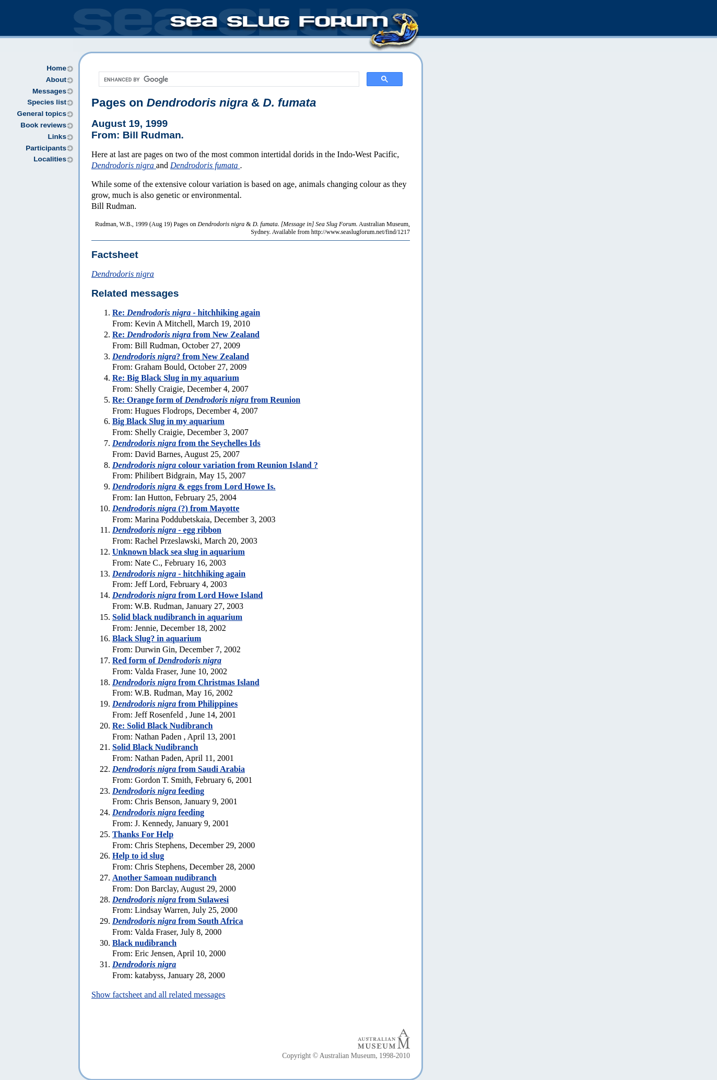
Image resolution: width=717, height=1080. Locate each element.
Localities (49, 159)
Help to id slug (138, 855)
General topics (41, 114)
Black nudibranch (144, 942)
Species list (46, 102)
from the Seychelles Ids (186, 443)
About (56, 80)
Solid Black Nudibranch (155, 747)
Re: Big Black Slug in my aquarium (175, 377)
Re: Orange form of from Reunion (206, 399)
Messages (49, 91)
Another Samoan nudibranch (164, 877)
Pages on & (203, 102)
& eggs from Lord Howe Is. (194, 486)
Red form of (166, 660)
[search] (228, 79)
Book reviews (43, 125)
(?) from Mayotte (175, 508)
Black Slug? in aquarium (156, 638)
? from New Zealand (180, 356)
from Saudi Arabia (178, 769)
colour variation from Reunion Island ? (215, 465)
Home (56, 68)
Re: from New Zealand (186, 334)
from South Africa (177, 921)
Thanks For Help (142, 834)
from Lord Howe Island (187, 595)
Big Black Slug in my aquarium (168, 421)
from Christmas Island (186, 682)
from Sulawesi (170, 899)
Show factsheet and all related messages (158, 994)
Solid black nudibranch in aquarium (177, 617)
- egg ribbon (166, 529)
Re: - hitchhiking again (186, 312)
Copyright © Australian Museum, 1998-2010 (346, 1056)
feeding (158, 790)
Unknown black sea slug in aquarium (178, 551)
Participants (46, 148)
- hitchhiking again (178, 573)
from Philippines (175, 703)
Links (57, 136)
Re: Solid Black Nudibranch (162, 725)
